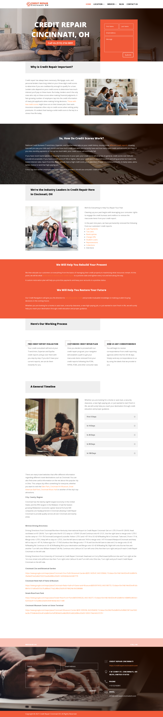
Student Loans (92, 240)
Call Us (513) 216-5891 (60, 42)
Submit (128, 55)
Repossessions (92, 242)
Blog (121, 4)
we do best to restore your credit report (58, 275)
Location (98, 4)
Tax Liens (90, 231)
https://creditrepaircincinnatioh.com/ (123, 665)
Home (88, 4)
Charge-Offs (91, 237)
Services (111, 4)
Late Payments (92, 229)
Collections (90, 245)
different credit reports (119, 145)
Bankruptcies (91, 234)
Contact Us (132, 4)
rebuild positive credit (73, 298)
